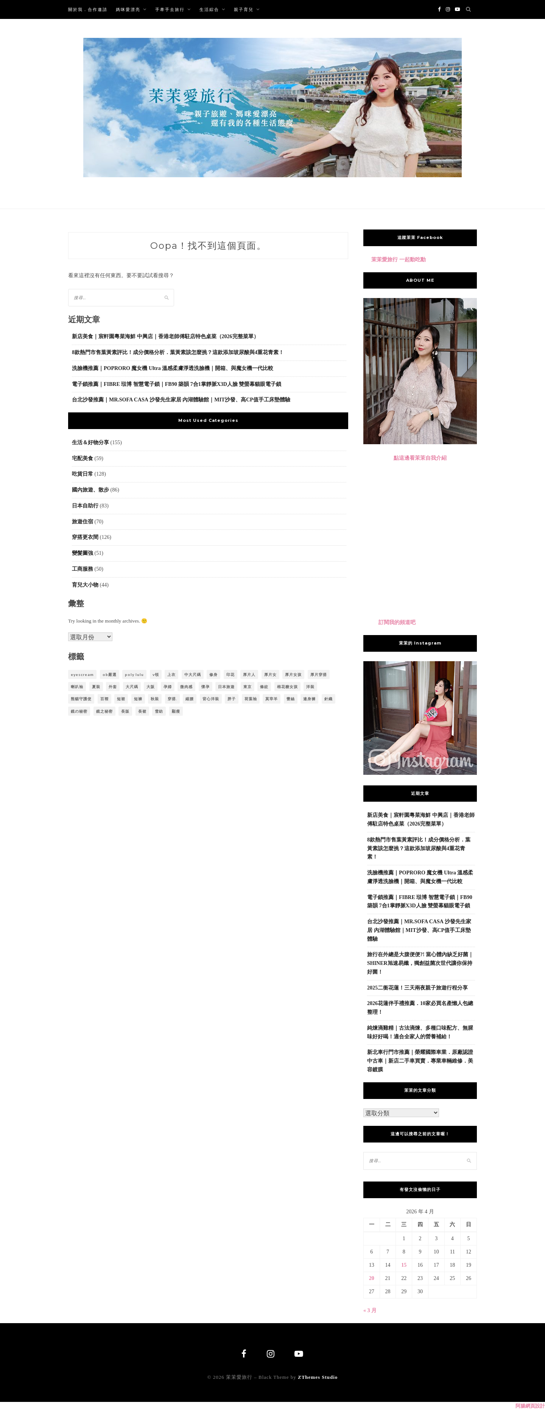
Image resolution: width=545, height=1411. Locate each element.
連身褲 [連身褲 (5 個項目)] (309, 698)
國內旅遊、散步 (90, 490)
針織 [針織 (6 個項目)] (328, 698)
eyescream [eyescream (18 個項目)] (82, 674)
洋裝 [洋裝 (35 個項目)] (310, 686)
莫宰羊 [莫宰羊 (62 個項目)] (271, 698)
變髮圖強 (82, 553)
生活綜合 (209, 9)
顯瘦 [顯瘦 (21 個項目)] (176, 711)
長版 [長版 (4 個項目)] (125, 711)
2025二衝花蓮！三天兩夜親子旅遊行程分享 (417, 988)
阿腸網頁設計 (530, 1406)
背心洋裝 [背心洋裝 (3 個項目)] (210, 698)
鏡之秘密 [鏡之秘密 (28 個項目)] (104, 711)
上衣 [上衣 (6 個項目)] (171, 674)
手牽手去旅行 (170, 9)
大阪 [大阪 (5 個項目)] (150, 686)
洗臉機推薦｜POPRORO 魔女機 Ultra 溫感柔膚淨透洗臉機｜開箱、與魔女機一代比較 (172, 368)
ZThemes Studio (318, 1378)
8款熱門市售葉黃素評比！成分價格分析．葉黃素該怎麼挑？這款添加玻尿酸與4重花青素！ (178, 352)
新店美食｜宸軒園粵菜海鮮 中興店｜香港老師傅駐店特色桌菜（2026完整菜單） (165, 336)
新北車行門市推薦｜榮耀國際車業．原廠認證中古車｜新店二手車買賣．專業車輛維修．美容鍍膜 (420, 1060)
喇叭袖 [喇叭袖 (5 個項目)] (77, 686)
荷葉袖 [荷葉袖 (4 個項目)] (250, 698)
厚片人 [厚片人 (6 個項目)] (249, 674)
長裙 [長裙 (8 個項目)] (142, 711)
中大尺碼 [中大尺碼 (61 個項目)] (192, 674)
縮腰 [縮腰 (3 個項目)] (189, 698)
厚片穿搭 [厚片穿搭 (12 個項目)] (318, 674)
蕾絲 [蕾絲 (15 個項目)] (291, 698)
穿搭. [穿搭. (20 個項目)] (172, 698)
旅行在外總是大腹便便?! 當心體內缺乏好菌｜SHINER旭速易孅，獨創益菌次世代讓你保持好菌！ (420, 963)
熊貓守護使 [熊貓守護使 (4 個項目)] (81, 698)
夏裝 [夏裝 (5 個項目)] (96, 686)
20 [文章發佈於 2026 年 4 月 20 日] (371, 1278)
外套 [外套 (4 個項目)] (113, 686)
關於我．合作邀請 (87, 9)
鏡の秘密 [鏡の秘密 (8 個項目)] (79, 711)
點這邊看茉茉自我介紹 (420, 458)
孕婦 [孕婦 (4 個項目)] (168, 686)
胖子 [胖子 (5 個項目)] (231, 698)
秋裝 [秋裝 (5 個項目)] (155, 698)
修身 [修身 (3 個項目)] (213, 674)
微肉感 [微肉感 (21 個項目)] (186, 686)
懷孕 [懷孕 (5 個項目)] (205, 686)
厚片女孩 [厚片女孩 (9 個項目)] (293, 674)
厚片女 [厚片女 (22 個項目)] (270, 674)
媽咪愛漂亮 (128, 9)
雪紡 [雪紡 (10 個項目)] (159, 711)
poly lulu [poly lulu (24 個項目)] (134, 674)
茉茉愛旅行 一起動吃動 (398, 259)
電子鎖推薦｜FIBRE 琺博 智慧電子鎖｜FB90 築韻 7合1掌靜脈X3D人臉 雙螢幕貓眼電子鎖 (176, 384)
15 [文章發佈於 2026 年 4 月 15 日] (403, 1265)
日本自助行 (85, 506)
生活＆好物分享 (90, 442)
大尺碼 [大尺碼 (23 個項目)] (132, 686)
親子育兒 (244, 9)
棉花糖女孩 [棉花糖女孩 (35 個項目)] (287, 686)
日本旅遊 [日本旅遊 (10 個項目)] (226, 686)
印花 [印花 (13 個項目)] (230, 674)
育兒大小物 (85, 585)
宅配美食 (82, 458)
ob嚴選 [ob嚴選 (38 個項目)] (110, 674)
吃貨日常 (82, 474)
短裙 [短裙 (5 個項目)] (121, 698)
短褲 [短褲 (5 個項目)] (138, 698)
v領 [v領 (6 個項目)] (156, 674)
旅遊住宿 (82, 521)
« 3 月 (370, 1310)
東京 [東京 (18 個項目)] (247, 686)
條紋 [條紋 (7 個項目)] (264, 686)
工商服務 (82, 569)
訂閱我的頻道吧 (397, 622)
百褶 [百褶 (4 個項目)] (104, 698)
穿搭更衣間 (85, 537)
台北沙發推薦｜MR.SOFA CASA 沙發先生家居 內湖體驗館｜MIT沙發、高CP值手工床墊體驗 (181, 400)
